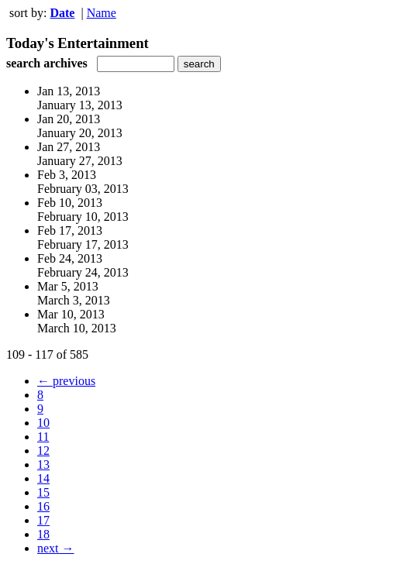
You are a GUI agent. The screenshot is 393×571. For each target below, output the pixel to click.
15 (43, 492)
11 (43, 436)
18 (43, 534)
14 (43, 478)
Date (62, 12)
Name (101, 12)
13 (43, 464)
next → (55, 548)
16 (43, 506)
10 (43, 422)
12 (43, 450)
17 (43, 520)
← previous (66, 380)
